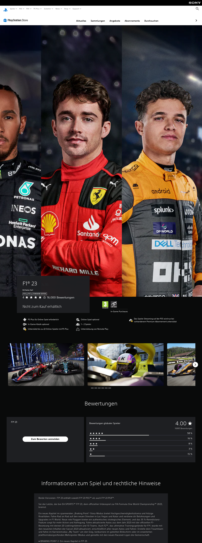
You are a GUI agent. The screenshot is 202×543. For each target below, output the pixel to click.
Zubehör (47, 9)
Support (76, 9)
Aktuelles (64, 17)
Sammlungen (81, 17)
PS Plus (37, 9)
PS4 (28, 9)
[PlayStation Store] (16, 17)
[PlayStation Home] (5, 9)
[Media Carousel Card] (46, 361)
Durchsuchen (135, 17)
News (58, 9)
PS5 (20, 9)
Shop (66, 9)
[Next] (195, 361)
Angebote (98, 17)
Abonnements (115, 17)
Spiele (12, 9)
